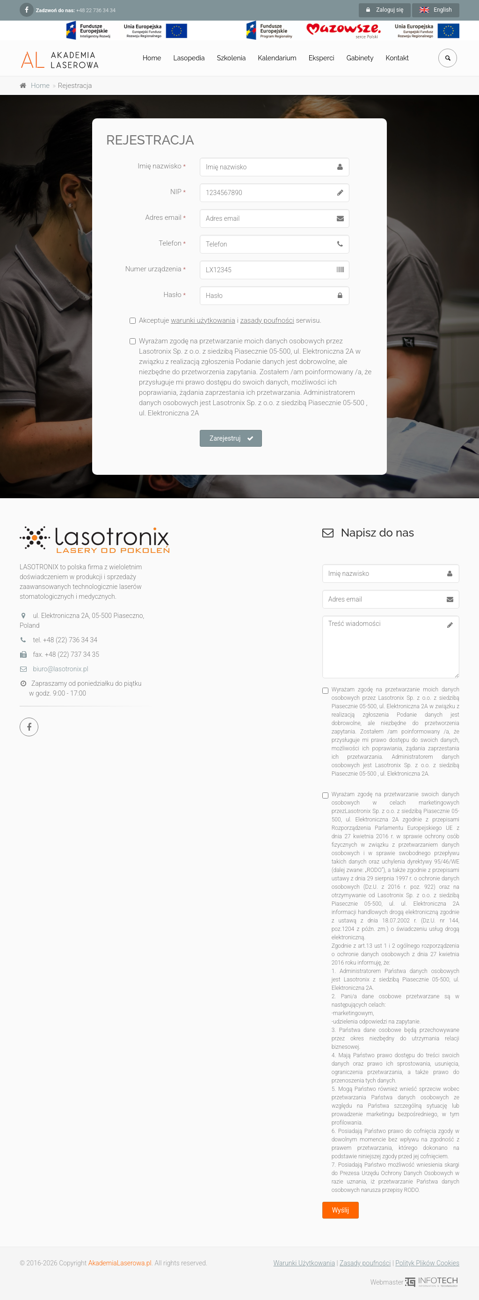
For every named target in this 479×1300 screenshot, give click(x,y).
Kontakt (397, 58)
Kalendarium (277, 58)
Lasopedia (189, 58)
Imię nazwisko (162, 166)
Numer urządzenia (155, 269)
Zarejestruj (232, 438)
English (436, 9)
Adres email (165, 217)
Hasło (174, 295)
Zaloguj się (384, 10)
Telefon (172, 243)
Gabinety (360, 58)
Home (152, 58)
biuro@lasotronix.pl (54, 669)
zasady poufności (267, 320)
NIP (178, 192)
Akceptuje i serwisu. (225, 320)
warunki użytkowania (203, 320)
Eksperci (321, 58)
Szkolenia (231, 58)
